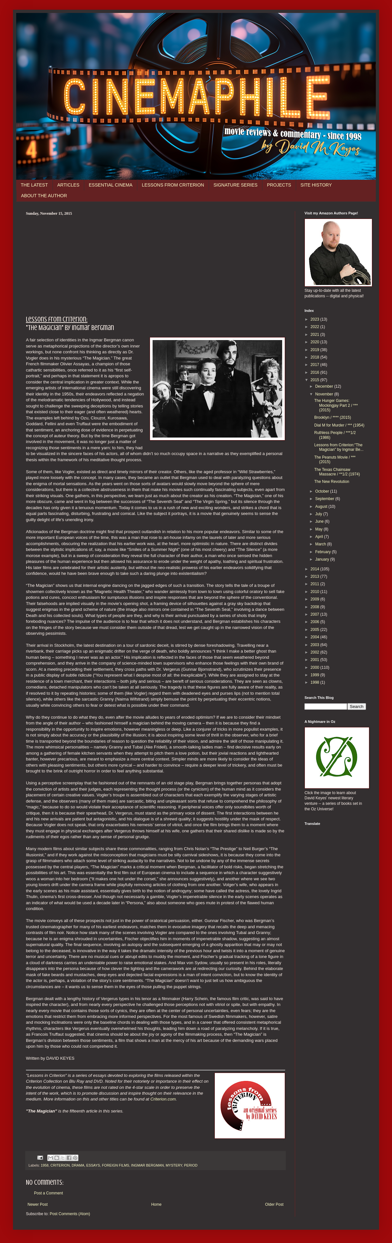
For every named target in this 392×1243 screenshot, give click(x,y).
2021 (315, 334)
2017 (315, 364)
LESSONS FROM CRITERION (173, 185)
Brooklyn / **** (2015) (332, 417)
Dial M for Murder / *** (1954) (339, 425)
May (319, 529)
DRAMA (78, 1165)
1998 (315, 682)
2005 (315, 629)
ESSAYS (93, 1165)
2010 (315, 591)
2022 (315, 327)
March (321, 544)
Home (156, 1204)
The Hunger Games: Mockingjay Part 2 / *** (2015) (336, 405)
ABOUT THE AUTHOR (44, 195)
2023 (315, 319)
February (323, 552)
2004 (315, 637)
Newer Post (38, 1204)
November (324, 394)
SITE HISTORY (316, 185)
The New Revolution (331, 481)
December (324, 386)
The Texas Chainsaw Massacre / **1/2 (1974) (337, 471)
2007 (315, 614)
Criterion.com (163, 1099)
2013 (315, 576)
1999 (315, 675)
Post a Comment (48, 1193)
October (322, 491)
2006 (315, 622)
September (325, 498)
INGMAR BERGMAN (147, 1165)
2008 (315, 607)
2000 (315, 667)
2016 (315, 372)
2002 (315, 652)
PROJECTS (279, 185)
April (319, 536)
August (322, 506)
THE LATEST (34, 185)
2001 (315, 659)
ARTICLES (68, 185)
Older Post (274, 1204)
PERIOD (190, 1165)
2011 (315, 584)
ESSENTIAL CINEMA (111, 185)
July (319, 514)
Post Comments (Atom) (70, 1214)
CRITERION (60, 1165)
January (322, 559)
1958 (45, 1165)
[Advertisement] (155, 264)
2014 (315, 569)
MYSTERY (174, 1165)
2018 (315, 357)
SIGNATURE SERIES (235, 185)
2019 (315, 350)
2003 (315, 645)
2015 (315, 380)
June (320, 521)
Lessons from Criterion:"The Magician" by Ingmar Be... (338, 447)
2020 (315, 342)
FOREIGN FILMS (115, 1165)
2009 (315, 599)
